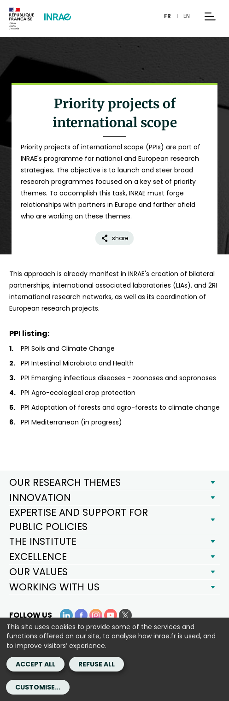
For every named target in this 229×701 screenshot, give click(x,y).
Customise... (37, 687)
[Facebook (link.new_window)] (81, 615)
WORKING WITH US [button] (54, 587)
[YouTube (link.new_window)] (110, 615)
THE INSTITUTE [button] (42, 541)
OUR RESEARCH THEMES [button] (65, 482)
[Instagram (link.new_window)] (95, 615)
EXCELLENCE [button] (38, 556)
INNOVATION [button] (40, 497)
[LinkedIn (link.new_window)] (66, 615)
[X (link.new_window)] (125, 615)
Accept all (35, 664)
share (114, 238)
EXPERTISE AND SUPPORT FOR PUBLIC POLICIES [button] (78, 519)
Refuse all (96, 664)
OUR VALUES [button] (38, 571)
